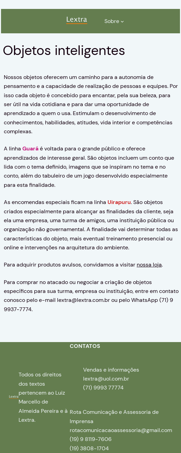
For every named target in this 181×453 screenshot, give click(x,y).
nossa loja (149, 264)
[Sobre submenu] (122, 21)
